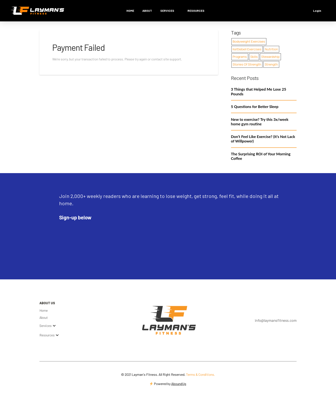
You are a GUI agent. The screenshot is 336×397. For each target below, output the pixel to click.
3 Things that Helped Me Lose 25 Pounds (258, 91)
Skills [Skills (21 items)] (254, 56)
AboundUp (178, 384)
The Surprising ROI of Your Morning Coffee (261, 156)
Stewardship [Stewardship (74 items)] (270, 56)
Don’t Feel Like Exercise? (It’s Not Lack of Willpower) (263, 138)
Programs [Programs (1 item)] (240, 56)
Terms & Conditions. (200, 374)
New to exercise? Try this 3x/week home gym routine (259, 121)
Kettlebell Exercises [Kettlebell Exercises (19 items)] (247, 49)
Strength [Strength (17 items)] (271, 64)
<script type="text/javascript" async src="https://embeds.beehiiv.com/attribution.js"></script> (91, 233)
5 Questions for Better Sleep (255, 106)
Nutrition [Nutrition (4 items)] (271, 49)
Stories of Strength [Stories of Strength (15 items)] (247, 64)
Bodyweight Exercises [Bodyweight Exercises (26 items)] (249, 41)
